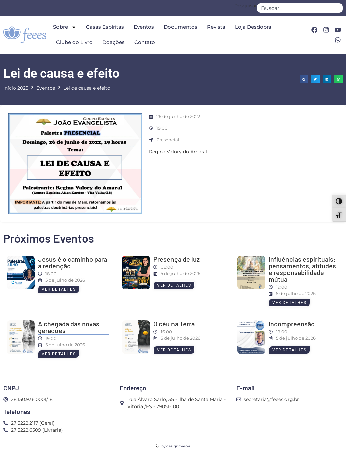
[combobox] (300, 8)
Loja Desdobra (253, 27)
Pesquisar (245, 6)
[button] (304, 79)
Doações (113, 42)
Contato (144, 42)
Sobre (64, 27)
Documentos (180, 27)
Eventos (144, 27)
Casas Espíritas (105, 27)
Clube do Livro (74, 42)
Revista (216, 27)
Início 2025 (15, 88)
